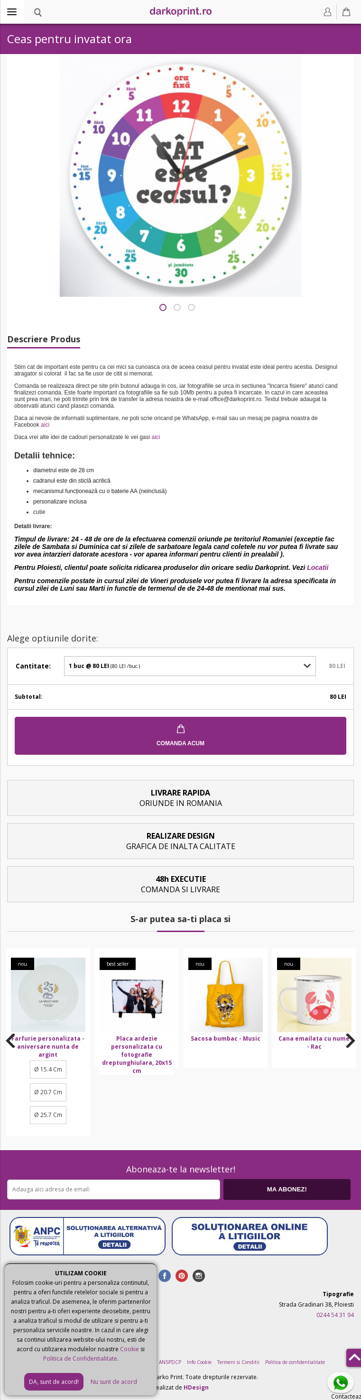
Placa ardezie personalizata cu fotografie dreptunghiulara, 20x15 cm (137, 1054)
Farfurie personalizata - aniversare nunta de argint (47, 1046)
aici (45, 424)
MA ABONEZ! (287, 1189)
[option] (48, 1042)
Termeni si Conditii (238, 1362)
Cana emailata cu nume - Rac (314, 1042)
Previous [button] (11, 1041)
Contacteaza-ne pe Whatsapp (342, 1383)
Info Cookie (199, 1362)
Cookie (129, 1349)
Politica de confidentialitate (295, 1362)
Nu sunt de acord (114, 1382)
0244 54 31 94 (335, 1315)
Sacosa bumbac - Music (225, 1038)
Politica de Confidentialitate (80, 1358)
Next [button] (350, 1041)
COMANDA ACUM (180, 743)
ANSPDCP (170, 1362)
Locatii (317, 567)
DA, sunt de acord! (54, 1382)
